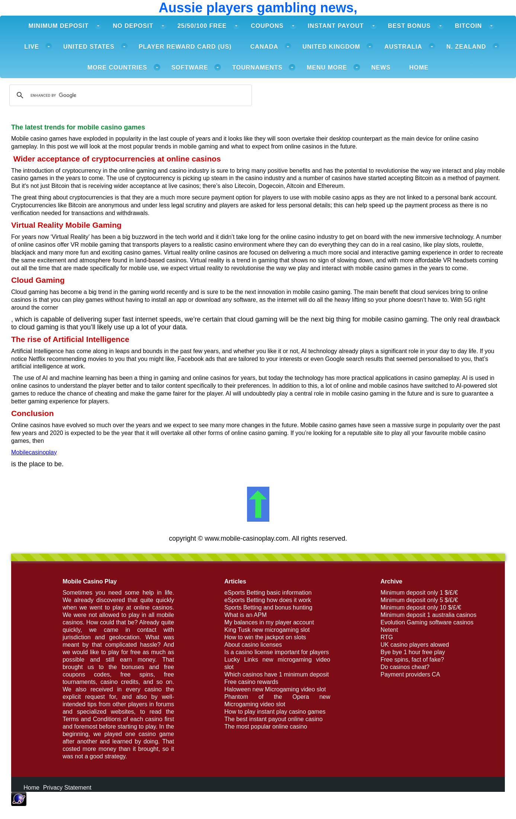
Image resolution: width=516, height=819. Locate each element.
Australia (403, 47)
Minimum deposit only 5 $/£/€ (419, 600)
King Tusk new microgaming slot (267, 630)
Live (31, 47)
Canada (264, 47)
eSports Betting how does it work (267, 600)
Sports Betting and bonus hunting (268, 607)
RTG (387, 637)
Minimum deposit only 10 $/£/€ (421, 607)
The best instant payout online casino (273, 719)
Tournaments (257, 67)
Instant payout (336, 26)
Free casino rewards (251, 682)
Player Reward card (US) (185, 47)
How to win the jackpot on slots (265, 637)
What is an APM (245, 615)
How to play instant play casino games (275, 711)
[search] (129, 95)
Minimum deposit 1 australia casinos (429, 615)
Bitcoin (468, 26)
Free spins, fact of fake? (412, 659)
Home (419, 67)
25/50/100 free (202, 26)
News (381, 67)
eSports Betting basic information (268, 592)
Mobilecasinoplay (34, 452)
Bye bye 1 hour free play (413, 652)
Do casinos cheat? (405, 667)
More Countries (117, 67)
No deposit (133, 26)
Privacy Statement (67, 787)
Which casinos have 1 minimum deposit (276, 674)
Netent (389, 630)
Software (190, 67)
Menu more (327, 67)
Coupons (267, 26)
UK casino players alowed (415, 645)
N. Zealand (466, 47)
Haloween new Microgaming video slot (275, 689)
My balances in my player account (269, 622)
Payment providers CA (410, 674)
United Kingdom (331, 47)
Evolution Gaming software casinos (427, 622)
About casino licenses (253, 645)
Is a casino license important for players (276, 652)
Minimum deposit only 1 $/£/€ (419, 592)
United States (89, 47)
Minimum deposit (59, 26)
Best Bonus (409, 26)
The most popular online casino (265, 726)
